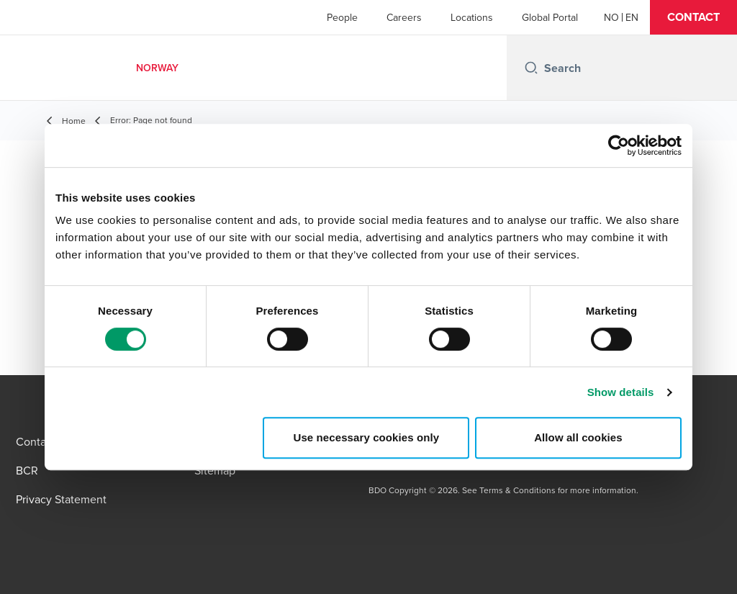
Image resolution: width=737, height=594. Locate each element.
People (342, 17)
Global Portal (550, 17)
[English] (631, 17)
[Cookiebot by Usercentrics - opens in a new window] (619, 145)
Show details (620, 392)
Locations (472, 17)
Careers (404, 17)
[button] (693, 17)
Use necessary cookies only (367, 437)
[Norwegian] (611, 17)
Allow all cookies (578, 437)
